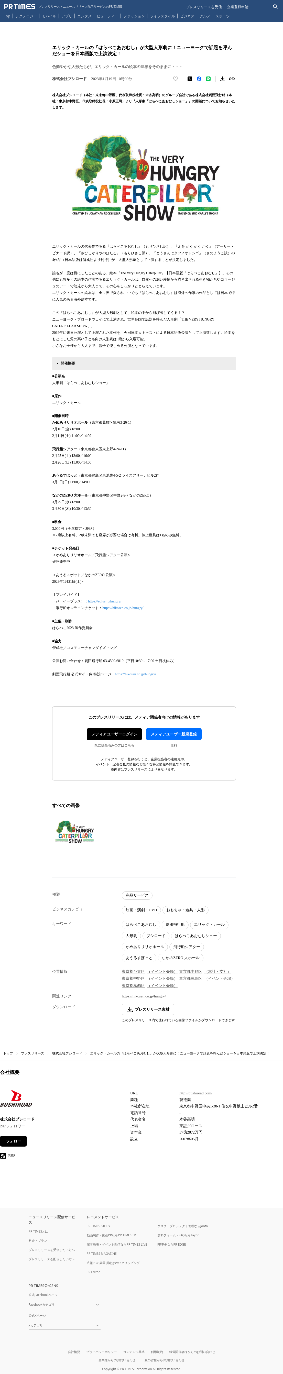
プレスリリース (32, 1053)
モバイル (49, 16)
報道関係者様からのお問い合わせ (192, 1352)
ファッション (134, 16)
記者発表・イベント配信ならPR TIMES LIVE (117, 1244)
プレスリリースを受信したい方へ (52, 1250)
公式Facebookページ (43, 1295)
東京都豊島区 (190, 978)
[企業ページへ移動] (16, 1100)
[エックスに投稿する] (190, 79)
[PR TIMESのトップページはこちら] (63, 7)
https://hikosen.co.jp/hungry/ (123, 608)
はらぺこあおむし (141, 924)
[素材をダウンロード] (223, 79)
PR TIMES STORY (99, 1226)
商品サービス (137, 895)
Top (7, 16)
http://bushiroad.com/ (195, 1093)
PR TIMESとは (38, 1231)
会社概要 (74, 1352)
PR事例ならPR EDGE (171, 1244)
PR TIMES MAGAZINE (102, 1253)
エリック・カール (209, 924)
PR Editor (93, 1272)
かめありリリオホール (145, 947)
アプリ (66, 16)
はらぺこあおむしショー (196, 936)
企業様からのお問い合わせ (117, 1360)
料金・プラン (38, 1240)
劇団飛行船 (175, 924)
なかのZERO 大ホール (181, 958)
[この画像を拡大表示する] (74, 833)
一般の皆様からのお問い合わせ (163, 1360)
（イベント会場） (162, 972)
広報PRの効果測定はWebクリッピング (113, 1263)
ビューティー (107, 16)
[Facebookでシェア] (199, 79)
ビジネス (187, 16)
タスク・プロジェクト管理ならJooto (182, 1226)
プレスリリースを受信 (204, 6)
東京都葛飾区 (133, 986)
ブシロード (156, 936)
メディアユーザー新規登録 (174, 734)
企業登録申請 (237, 6)
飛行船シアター (186, 947)
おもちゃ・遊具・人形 (185, 910)
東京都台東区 (133, 972)
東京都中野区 (190, 972)
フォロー (13, 1141)
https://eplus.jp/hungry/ (104, 601)
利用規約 (157, 1352)
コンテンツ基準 (134, 1352)
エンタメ (84, 16)
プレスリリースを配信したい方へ (52, 1259)
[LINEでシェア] (208, 79)
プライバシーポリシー (101, 1352)
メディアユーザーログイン (114, 734)
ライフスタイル (162, 16)
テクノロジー (26, 16)
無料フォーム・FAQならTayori (178, 1235)
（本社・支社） (217, 972)
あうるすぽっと (139, 958)
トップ (8, 1053)
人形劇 (131, 936)
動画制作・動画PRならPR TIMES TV (111, 1235)
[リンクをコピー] (232, 79)
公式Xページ (37, 1315)
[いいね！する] (175, 79)
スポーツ (222, 16)
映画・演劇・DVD (141, 910)
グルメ (205, 16)
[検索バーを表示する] (275, 6)
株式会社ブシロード (67, 1053)
